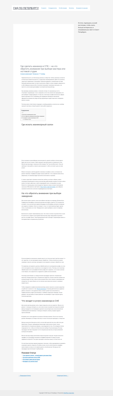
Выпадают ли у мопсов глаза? (30, 361)
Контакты (71, 8)
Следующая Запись (62, 375)
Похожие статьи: (27, 119)
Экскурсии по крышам (82, 8)
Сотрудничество (52, 8)
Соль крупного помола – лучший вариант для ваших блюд (38, 355)
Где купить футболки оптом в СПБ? (32, 357)
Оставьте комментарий (26, 74)
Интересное (36, 74)
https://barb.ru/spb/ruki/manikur (48, 187)
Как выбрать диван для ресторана (32, 359)
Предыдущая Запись (25, 375)
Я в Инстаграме (63, 8)
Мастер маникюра (41, 288)
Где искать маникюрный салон (29, 114)
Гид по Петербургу (26, 8)
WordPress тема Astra (68, 393)
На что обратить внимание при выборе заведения (33, 116)
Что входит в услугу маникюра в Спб (30, 117)
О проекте (43, 8)
